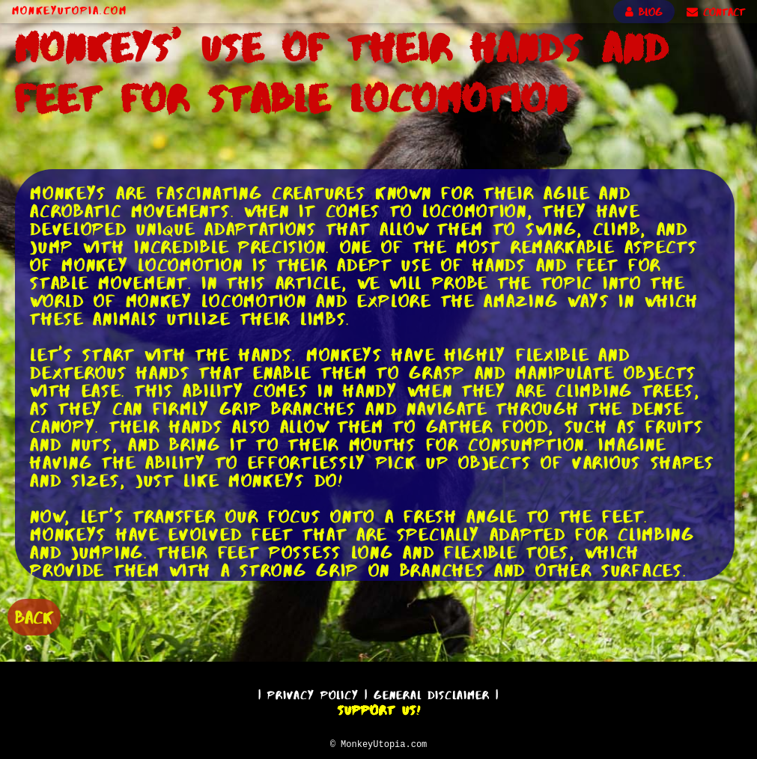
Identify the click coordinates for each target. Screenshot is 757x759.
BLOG (644, 12)
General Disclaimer (432, 693)
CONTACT (716, 12)
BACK (34, 616)
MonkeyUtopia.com (69, 10)
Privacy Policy (313, 693)
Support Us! (379, 708)
